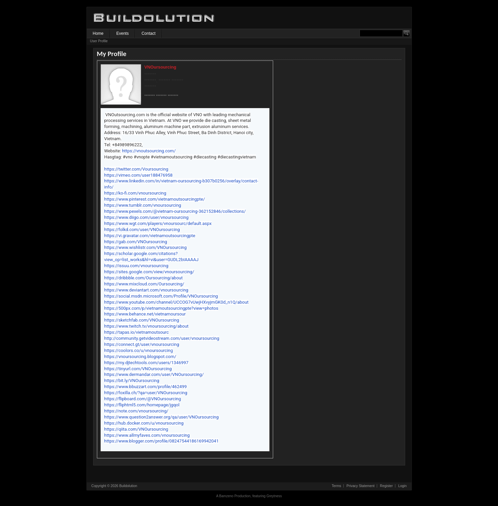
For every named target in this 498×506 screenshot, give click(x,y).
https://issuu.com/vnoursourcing (136, 265)
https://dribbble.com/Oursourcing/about (143, 277)
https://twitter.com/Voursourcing (136, 169)
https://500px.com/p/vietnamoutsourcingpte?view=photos (161, 308)
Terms (336, 486)
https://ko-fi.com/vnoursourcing (135, 193)
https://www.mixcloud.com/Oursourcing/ (144, 283)
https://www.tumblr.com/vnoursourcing (142, 205)
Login (402, 486)
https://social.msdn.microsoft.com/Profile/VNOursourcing (161, 296)
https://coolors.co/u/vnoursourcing (138, 350)
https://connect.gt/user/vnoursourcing (141, 344)
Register (386, 486)
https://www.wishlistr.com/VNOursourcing (145, 247)
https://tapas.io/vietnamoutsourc (136, 332)
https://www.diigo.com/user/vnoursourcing (146, 217)
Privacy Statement (360, 486)
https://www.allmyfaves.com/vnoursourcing (147, 435)
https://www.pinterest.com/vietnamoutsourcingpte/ (154, 199)
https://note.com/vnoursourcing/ (136, 410)
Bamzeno (226, 496)
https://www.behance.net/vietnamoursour (145, 314)
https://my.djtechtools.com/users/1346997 (146, 362)
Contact (148, 33)
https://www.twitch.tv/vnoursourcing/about (146, 326)
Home (98, 33)
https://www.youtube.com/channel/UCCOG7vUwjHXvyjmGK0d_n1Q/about (176, 302)
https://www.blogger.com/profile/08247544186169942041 (161, 441)
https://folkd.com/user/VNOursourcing (142, 229)
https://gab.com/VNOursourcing (135, 241)
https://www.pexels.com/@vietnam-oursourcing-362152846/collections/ (175, 211)
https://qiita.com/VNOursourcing (136, 429)
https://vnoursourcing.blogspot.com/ (140, 356)
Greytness (274, 496)
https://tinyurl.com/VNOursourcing (138, 368)
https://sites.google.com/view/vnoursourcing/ (149, 271)
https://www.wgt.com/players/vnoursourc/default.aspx (158, 223)
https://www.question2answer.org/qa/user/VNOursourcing (161, 417)
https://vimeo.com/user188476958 (138, 175)
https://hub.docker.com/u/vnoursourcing (144, 423)
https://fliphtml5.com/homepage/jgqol (142, 404)
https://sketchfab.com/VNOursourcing (141, 320)
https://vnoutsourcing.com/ (149, 150)
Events (122, 33)
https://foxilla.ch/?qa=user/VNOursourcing (145, 392)
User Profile (99, 41)
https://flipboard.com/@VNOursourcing (142, 398)
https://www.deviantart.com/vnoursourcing (146, 290)
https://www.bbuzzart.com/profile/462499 (145, 386)
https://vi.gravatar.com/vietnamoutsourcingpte (149, 235)
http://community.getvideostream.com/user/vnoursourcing (161, 338)
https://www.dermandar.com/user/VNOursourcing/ (154, 374)
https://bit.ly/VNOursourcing (131, 380)
